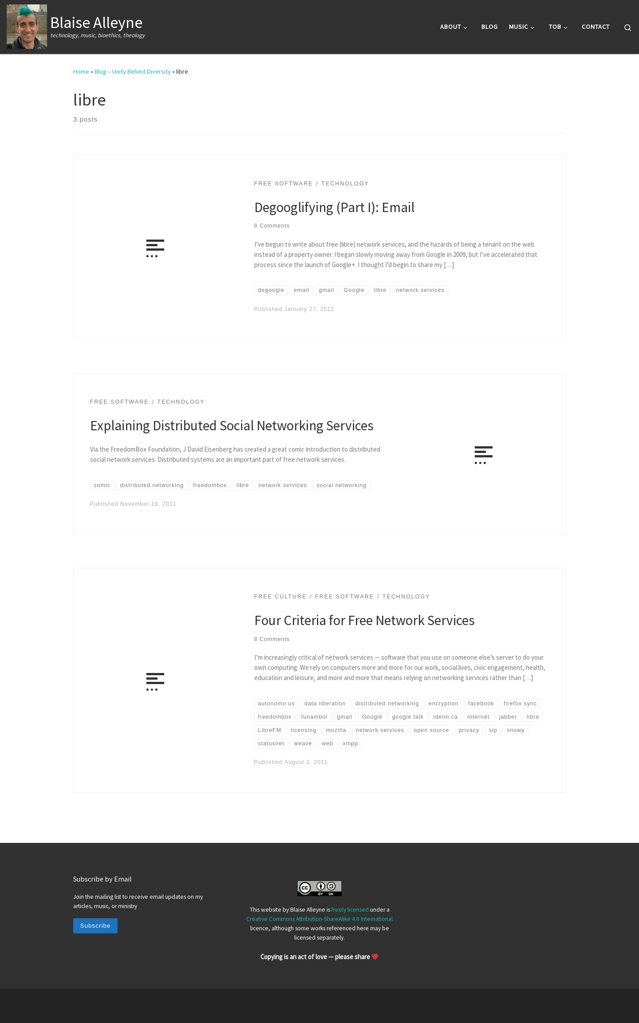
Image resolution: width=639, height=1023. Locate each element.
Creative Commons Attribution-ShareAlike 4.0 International (319, 919)
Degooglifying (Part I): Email (334, 207)
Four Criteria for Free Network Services (364, 620)
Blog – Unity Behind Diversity (133, 71)
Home (81, 71)
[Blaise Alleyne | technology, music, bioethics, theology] (27, 25)
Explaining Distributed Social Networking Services (232, 425)
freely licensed (350, 909)
